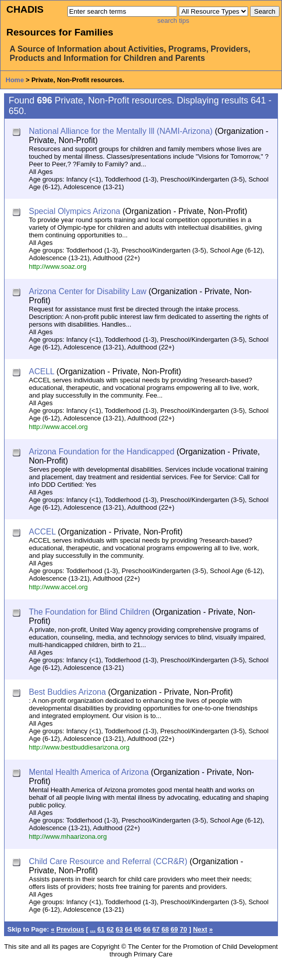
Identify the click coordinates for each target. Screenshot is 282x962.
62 (109, 929)
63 (119, 929)
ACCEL (42, 531)
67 (155, 929)
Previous (70, 929)
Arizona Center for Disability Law (87, 291)
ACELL (41, 371)
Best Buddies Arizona (67, 692)
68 (165, 929)
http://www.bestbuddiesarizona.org (79, 747)
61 (100, 929)
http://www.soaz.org (57, 266)
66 (146, 929)
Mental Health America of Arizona (89, 772)
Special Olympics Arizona (74, 211)
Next (200, 929)
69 (174, 929)
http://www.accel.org (58, 427)
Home (15, 80)
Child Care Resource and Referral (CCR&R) (108, 861)
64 (128, 929)
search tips (173, 20)
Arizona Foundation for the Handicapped (101, 451)
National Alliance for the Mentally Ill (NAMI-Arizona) (121, 131)
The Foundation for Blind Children (89, 612)
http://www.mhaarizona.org (68, 836)
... (93, 929)
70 (183, 929)
